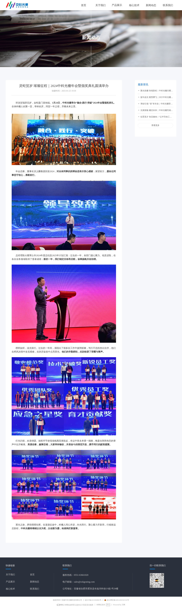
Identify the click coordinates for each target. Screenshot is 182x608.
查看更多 (155, 125)
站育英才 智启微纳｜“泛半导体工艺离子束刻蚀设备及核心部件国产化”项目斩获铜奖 (156, 117)
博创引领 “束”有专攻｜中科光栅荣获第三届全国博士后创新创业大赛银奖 (156, 104)
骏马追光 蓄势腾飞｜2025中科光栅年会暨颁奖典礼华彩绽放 (156, 97)
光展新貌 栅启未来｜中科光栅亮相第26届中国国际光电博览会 (156, 110)
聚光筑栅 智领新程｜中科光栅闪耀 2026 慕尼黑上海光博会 (156, 91)
